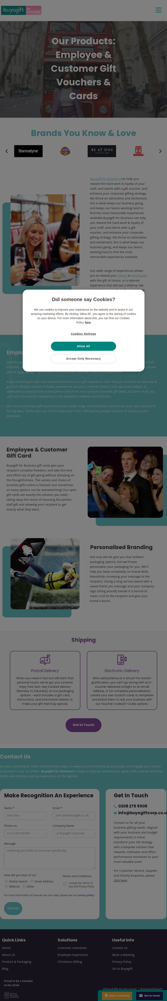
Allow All (83, 346)
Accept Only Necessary (83, 358)
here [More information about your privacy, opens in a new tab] (88, 322)
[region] (83, 331)
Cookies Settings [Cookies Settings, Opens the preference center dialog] (83, 333)
